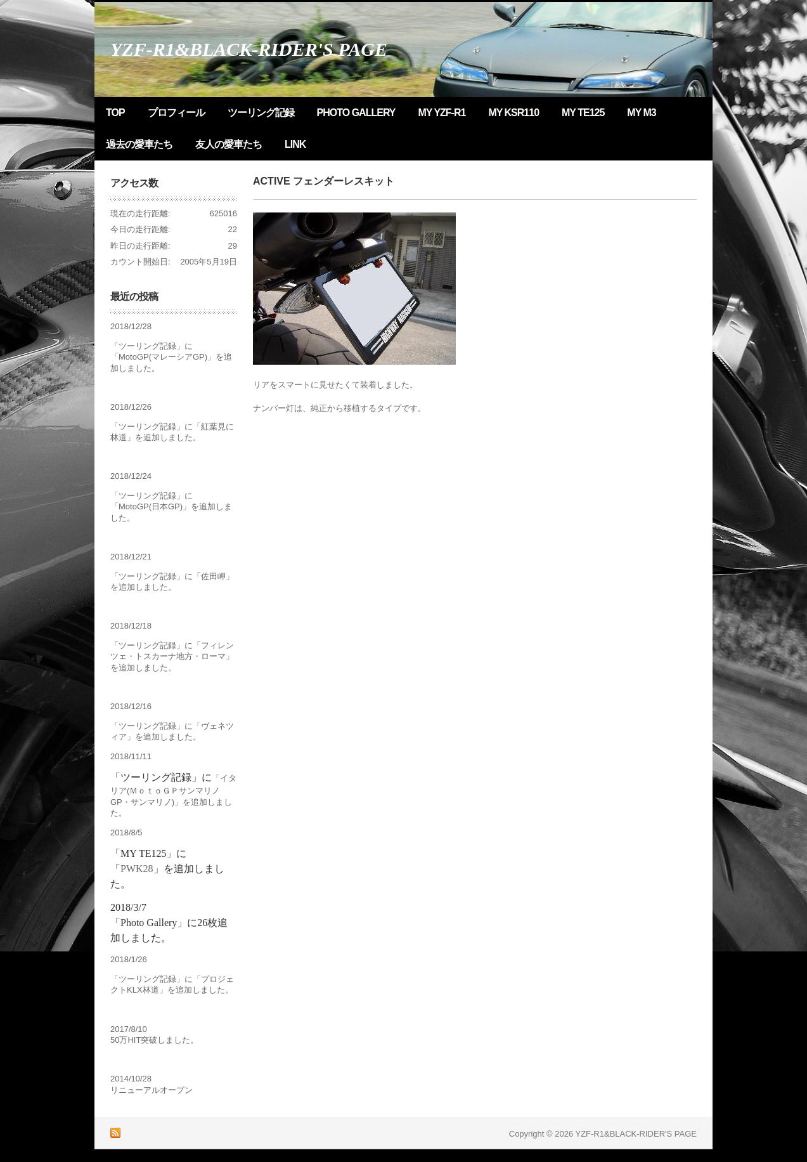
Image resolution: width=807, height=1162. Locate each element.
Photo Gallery (356, 112)
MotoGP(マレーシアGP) (163, 357)
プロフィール (176, 112)
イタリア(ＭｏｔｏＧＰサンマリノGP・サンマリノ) (173, 790)
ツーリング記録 (261, 112)
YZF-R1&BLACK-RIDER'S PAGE (248, 49)
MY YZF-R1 (442, 112)
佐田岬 (213, 576)
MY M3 (641, 112)
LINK (295, 144)
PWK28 (136, 868)
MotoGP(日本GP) (151, 506)
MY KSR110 (513, 112)
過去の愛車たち (139, 144)
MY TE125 (583, 112)
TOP (115, 112)
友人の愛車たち (228, 144)
